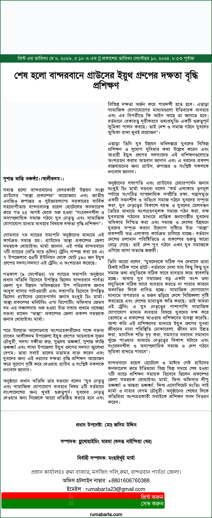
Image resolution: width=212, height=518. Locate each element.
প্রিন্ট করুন (83, 497)
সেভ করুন (83, 503)
